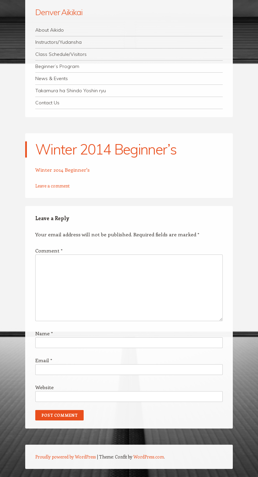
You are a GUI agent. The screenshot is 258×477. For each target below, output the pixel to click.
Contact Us (47, 103)
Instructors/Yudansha (58, 42)
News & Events (51, 78)
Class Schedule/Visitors (61, 54)
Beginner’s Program (57, 66)
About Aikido (49, 30)
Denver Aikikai (58, 12)
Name (44, 333)
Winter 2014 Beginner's (62, 169)
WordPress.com (148, 456)
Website (44, 387)
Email (43, 360)
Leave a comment (52, 186)
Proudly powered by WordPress (65, 456)
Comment (48, 250)
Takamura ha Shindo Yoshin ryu (70, 91)
